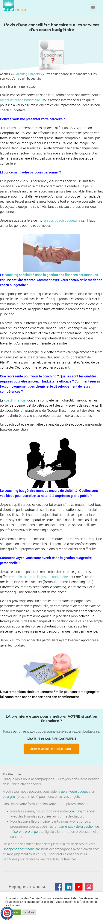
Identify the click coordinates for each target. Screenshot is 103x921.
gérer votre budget (74, 791)
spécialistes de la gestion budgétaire (41, 576)
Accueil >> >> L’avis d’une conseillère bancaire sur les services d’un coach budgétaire (48, 76)
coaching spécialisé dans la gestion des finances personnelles (51, 274)
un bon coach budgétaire (62, 220)
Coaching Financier (27, 74)
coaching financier (82, 811)
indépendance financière (22, 849)
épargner (9, 796)
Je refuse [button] (29, 912)
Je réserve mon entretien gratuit (51, 749)
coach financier (15, 400)
